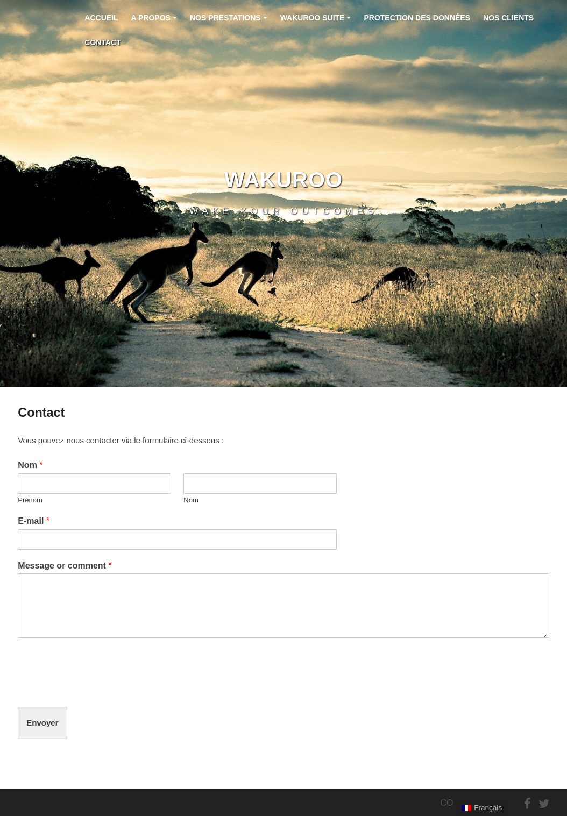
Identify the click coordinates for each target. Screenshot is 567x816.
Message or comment (64, 565)
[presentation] (99, 689)
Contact (102, 42)
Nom (30, 465)
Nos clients (508, 17)
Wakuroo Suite (317, 21)
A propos (155, 21)
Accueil (101, 17)
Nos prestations (230, 21)
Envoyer (42, 722)
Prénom (30, 500)
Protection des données (417, 17)
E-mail (33, 521)
